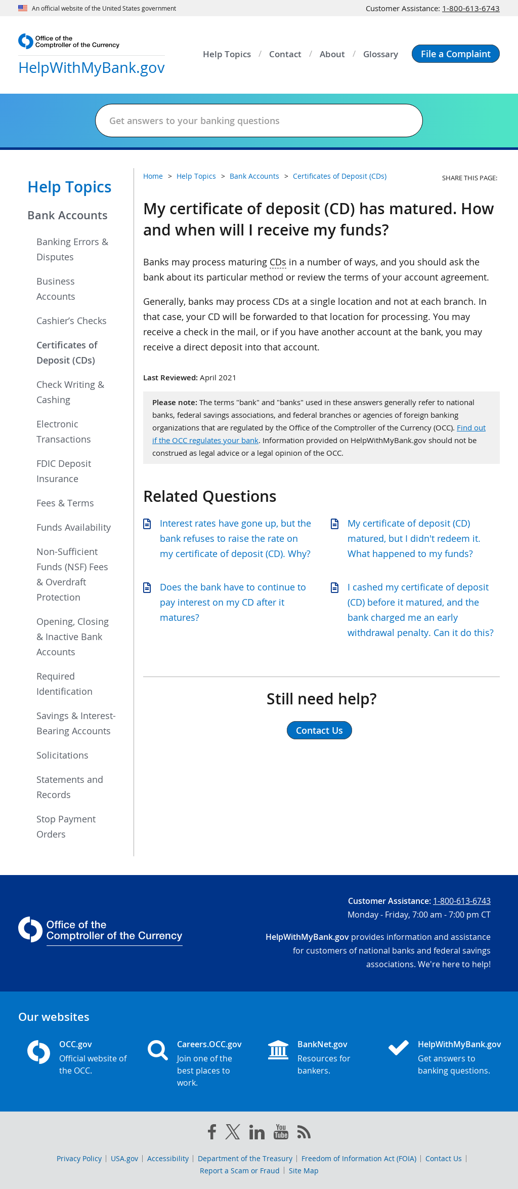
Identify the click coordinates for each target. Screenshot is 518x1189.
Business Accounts (55, 288)
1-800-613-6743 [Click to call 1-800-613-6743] (471, 8)
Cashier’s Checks (71, 320)
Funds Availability (73, 527)
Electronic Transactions (63, 431)
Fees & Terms (65, 503)
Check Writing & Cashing (70, 392)
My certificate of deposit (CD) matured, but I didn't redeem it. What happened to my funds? (414, 538)
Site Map (304, 1170)
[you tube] (281, 1133)
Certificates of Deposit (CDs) (67, 352)
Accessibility (168, 1158)
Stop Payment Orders (66, 826)
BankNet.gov (322, 1044)
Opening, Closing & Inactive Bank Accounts (72, 636)
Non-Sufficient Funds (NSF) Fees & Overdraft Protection (72, 574)
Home (153, 176)
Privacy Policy (79, 1158)
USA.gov (124, 1158)
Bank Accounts (67, 215)
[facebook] (212, 1133)
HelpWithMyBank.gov (454, 1044)
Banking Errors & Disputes (72, 249)
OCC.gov (75, 1044)
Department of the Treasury (245, 1158)
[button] (456, 54)
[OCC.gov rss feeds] (304, 1133)
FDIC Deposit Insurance (63, 471)
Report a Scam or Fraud (240, 1170)
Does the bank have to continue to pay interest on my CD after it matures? (233, 602)
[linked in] (257, 1134)
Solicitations (62, 755)
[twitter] (232, 1133)
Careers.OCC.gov (209, 1044)
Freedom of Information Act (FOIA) (358, 1158)
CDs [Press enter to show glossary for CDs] (278, 262)
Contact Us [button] (319, 730)
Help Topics (69, 187)
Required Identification (64, 683)
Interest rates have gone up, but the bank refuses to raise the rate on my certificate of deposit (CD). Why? (235, 538)
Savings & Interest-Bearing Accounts (76, 723)
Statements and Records (69, 787)
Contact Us (443, 1158)
